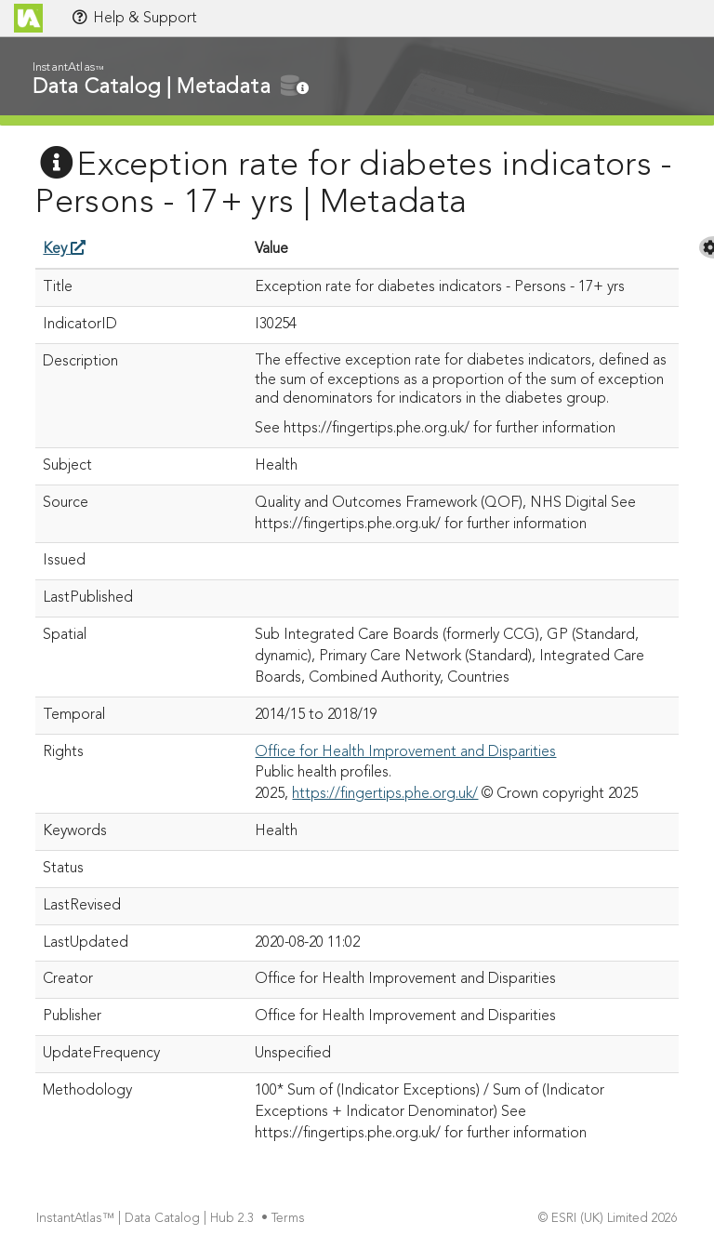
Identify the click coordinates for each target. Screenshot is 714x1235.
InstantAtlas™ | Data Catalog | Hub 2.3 (147, 1219)
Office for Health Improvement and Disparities (405, 752)
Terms (290, 1219)
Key (64, 249)
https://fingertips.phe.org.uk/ (385, 794)
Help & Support (134, 17)
